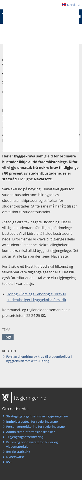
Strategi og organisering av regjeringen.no (37, 416)
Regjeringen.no (28, 398)
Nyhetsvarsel (15, 457)
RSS (8, 462)
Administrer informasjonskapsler (30, 432)
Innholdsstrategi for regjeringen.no (32, 421)
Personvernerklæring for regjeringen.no (35, 426)
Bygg (7, 337)
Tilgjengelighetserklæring (24, 437)
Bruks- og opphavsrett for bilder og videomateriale (32, 444)
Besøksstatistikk (18, 451)
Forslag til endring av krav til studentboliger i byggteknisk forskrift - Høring (39, 358)
